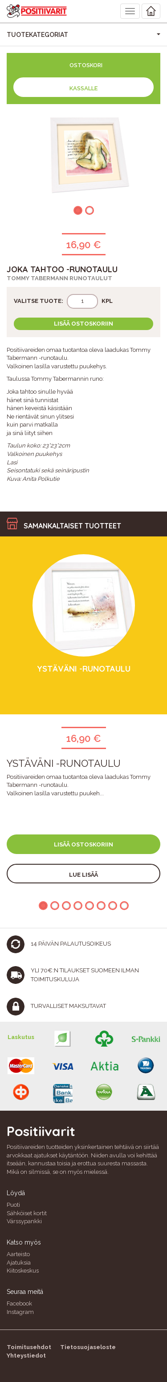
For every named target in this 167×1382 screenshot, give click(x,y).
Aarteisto (18, 1254)
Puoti (13, 1204)
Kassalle (83, 88)
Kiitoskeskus (23, 1270)
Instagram (20, 1312)
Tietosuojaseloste (88, 1347)
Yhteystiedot (26, 1355)
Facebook (19, 1303)
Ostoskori (85, 65)
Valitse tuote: (38, 301)
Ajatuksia (19, 1262)
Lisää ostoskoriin (83, 323)
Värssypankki (24, 1221)
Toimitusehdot (29, 1347)
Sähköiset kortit (27, 1213)
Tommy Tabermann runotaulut (59, 278)
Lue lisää (83, 874)
